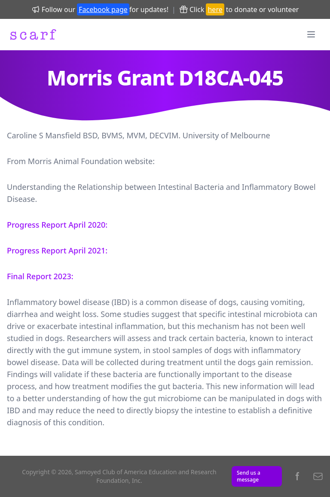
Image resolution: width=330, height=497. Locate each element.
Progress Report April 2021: (57, 250)
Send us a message (248, 476)
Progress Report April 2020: (57, 225)
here (215, 9)
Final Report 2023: (40, 276)
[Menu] (311, 34)
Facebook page (103, 9)
